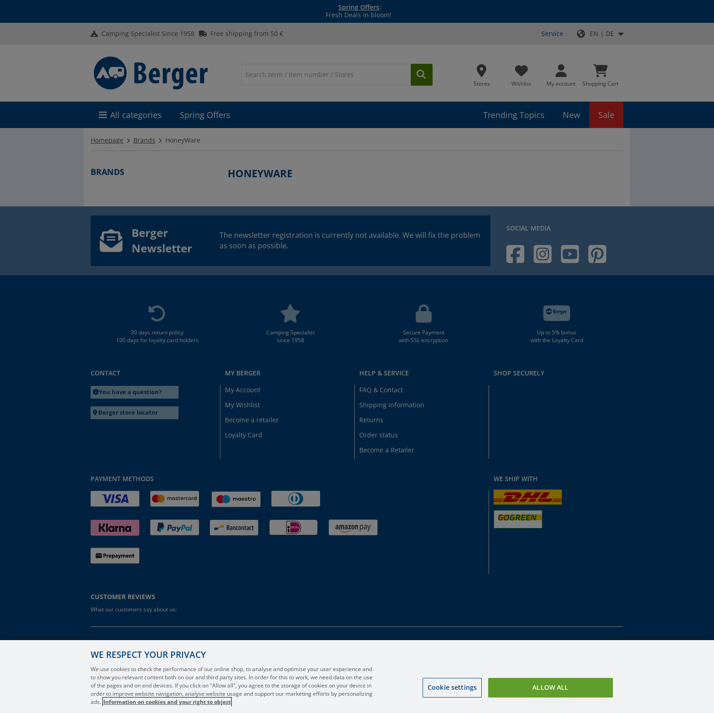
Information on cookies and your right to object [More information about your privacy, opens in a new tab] (167, 702)
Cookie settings (452, 687)
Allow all (550, 687)
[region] (357, 676)
